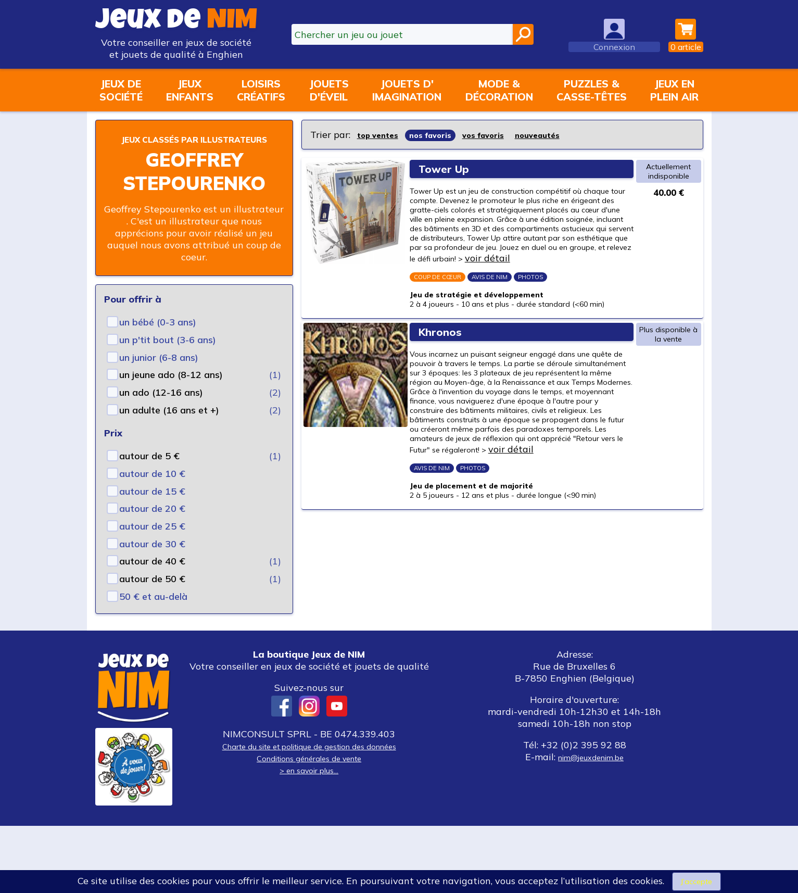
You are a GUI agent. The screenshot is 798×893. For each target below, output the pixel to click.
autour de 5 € (149, 471)
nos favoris (442, 135)
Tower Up (451, 167)
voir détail (444, 313)
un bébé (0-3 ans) (157, 337)
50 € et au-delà (153, 612)
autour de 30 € (152, 559)
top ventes (382, 135)
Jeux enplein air (674, 90)
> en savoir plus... (309, 837)
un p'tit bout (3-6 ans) (167, 355)
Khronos (447, 415)
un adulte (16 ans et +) (169, 425)
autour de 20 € (152, 524)
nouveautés (568, 135)
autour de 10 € (152, 489)
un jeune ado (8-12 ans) (171, 390)
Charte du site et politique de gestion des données (309, 813)
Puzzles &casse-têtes (591, 90)
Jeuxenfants (189, 90)
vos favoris (504, 135)
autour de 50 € (152, 594)
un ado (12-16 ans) (161, 407)
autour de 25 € (152, 541)
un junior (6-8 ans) (158, 373)
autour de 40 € (152, 576)
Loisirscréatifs (261, 90)
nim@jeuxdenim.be (591, 824)
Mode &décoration (499, 90)
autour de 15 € (152, 506)
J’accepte (696, 880)
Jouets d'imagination (406, 90)
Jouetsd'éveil (329, 90)
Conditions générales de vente (309, 825)
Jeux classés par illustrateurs (194, 146)
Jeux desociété (121, 90)
